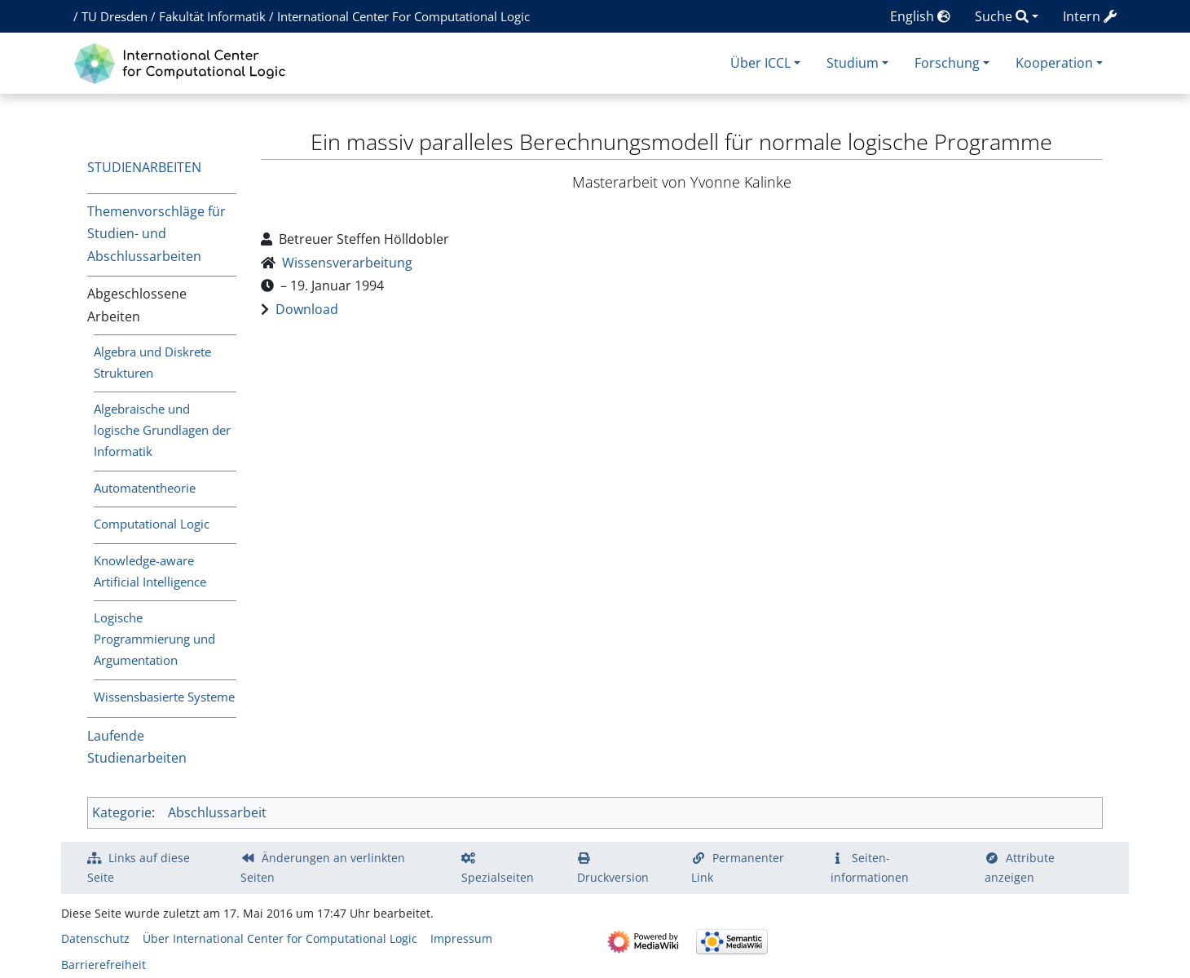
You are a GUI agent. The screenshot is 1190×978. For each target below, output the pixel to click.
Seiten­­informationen (870, 867)
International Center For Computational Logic (403, 16)
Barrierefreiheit (103, 964)
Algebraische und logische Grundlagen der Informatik (162, 429)
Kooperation (1054, 63)
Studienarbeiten (144, 167)
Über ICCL (760, 63)
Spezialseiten (497, 877)
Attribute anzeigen (1020, 867)
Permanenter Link (737, 867)
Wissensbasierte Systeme (164, 696)
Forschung (947, 63)
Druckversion (613, 877)
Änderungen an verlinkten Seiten (322, 867)
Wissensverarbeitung (347, 263)
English (920, 16)
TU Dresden (115, 16)
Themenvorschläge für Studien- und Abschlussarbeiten (156, 233)
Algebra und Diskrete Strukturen (152, 362)
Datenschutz (95, 938)
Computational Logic (151, 524)
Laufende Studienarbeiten (137, 747)
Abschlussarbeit (217, 812)
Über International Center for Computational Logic (280, 938)
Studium (852, 63)
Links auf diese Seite (138, 867)
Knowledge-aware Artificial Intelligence (150, 571)
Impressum (461, 938)
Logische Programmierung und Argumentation (154, 638)
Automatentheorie (145, 488)
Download (306, 309)
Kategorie (122, 812)
